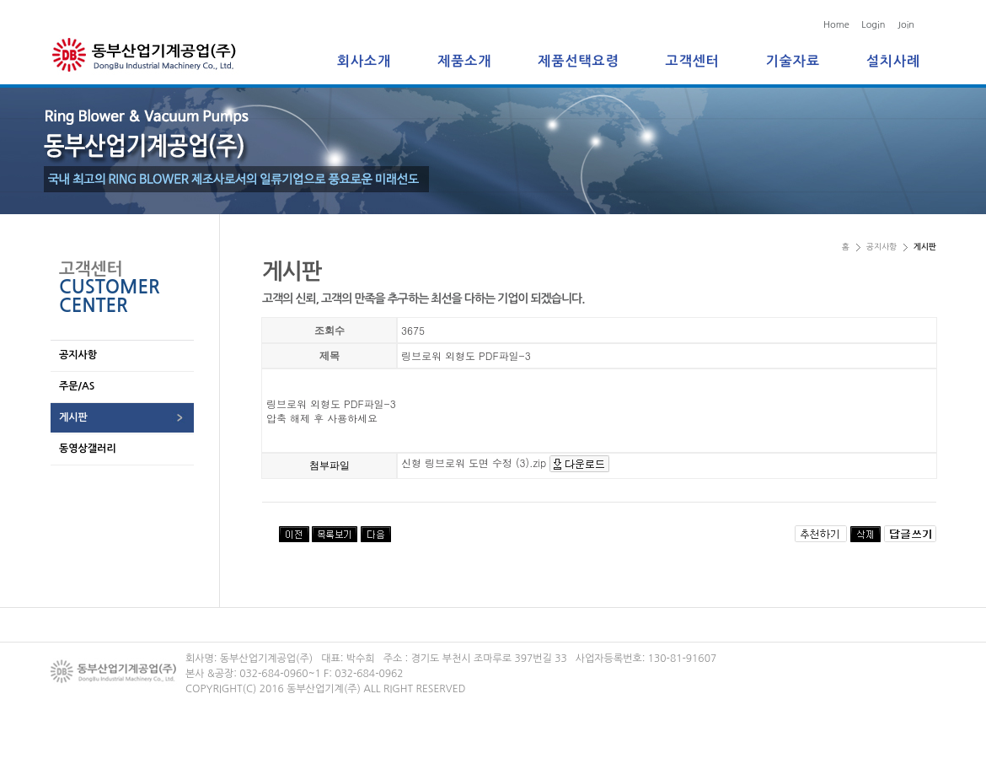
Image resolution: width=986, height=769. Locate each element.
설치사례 (893, 61)
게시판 (73, 417)
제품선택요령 (578, 61)
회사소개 (364, 61)
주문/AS (76, 386)
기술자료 (793, 61)
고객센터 (693, 61)
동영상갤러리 (87, 449)
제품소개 (464, 61)
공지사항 (78, 355)
